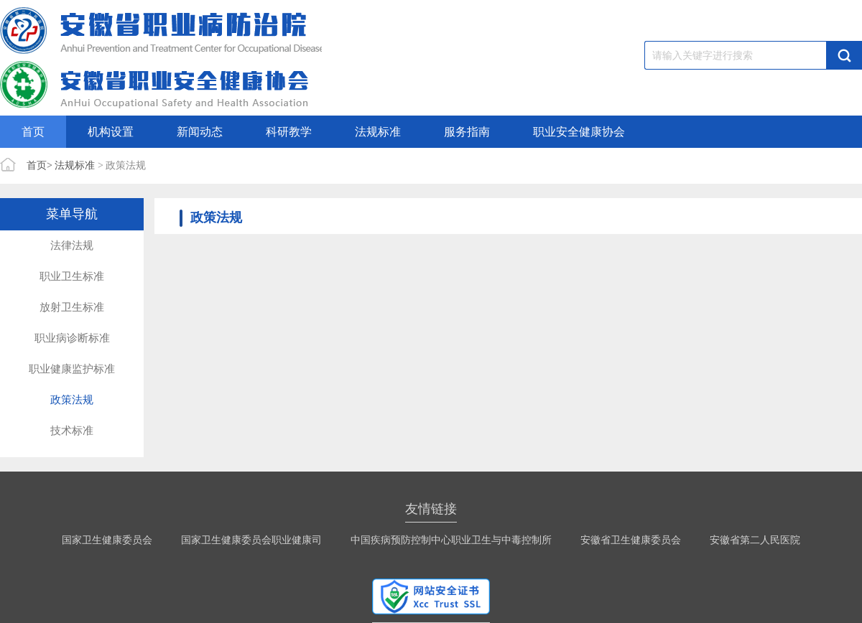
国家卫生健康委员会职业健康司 (251, 540)
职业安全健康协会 (579, 132)
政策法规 (71, 400)
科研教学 (289, 132)
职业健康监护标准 (72, 369)
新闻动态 (200, 132)
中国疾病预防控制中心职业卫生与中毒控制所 (451, 540)
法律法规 (71, 245)
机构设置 (111, 132)
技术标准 (71, 430)
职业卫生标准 (72, 276)
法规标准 (378, 132)
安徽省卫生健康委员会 (630, 540)
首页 (33, 132)
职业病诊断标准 (72, 338)
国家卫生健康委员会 (107, 540)
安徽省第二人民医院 (755, 540)
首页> (39, 165)
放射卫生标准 (72, 307)
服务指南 (467, 132)
